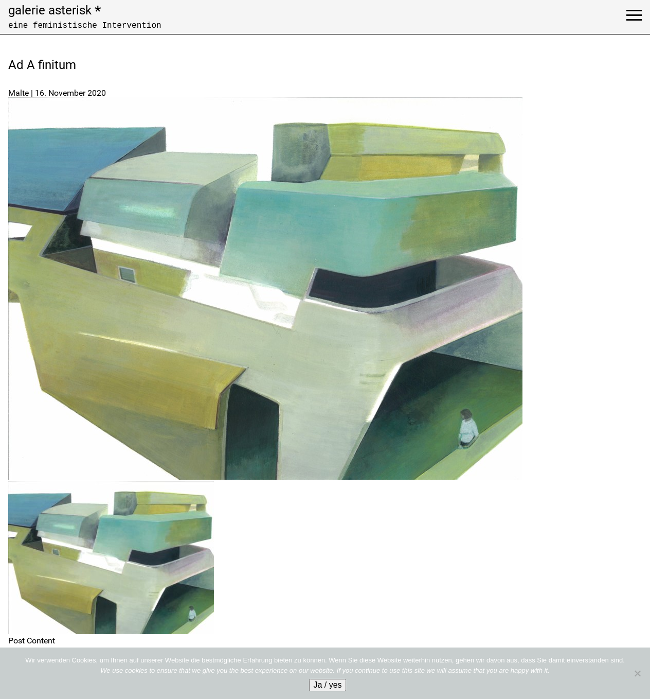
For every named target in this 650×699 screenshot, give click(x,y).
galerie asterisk (54, 10)
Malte (18, 93)
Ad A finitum (42, 65)
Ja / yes (327, 684)
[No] (637, 673)
